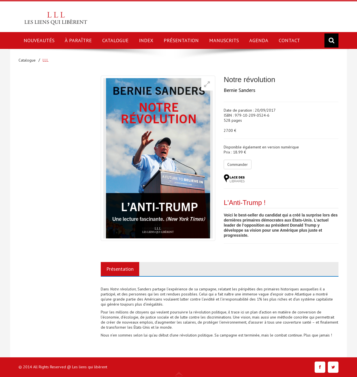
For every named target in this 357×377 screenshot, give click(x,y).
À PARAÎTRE (78, 40)
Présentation (120, 269)
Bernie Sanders (239, 90)
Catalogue (27, 60)
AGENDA (258, 40)
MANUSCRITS (224, 40)
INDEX (146, 40)
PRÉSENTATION (181, 40)
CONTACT (289, 40)
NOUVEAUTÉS (39, 40)
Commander (237, 164)
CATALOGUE (115, 40)
